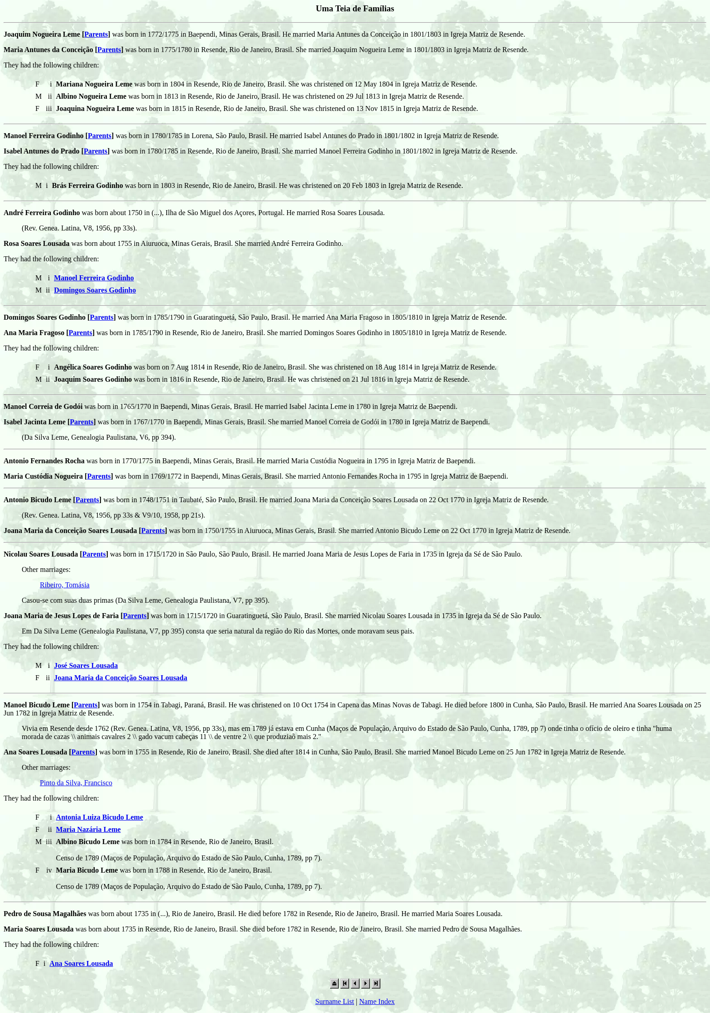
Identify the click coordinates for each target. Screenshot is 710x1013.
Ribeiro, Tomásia (65, 585)
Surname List (334, 1001)
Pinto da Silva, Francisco (76, 783)
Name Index (377, 1001)
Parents (96, 34)
